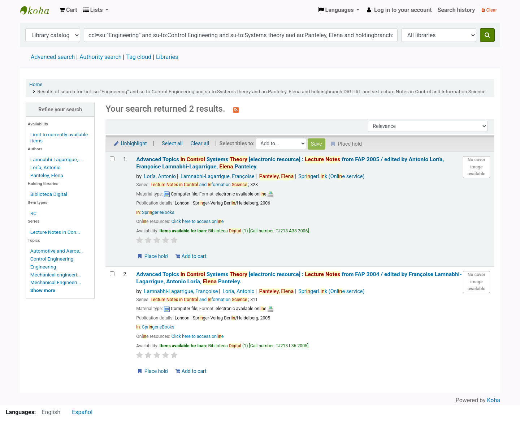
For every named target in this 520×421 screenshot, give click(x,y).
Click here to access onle (197, 221)
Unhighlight (130, 144)
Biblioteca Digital (48, 194)
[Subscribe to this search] (236, 109)
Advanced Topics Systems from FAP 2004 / (299, 277)
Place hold (152, 256)
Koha (493, 400)
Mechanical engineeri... (55, 275)
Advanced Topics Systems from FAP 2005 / (290, 162)
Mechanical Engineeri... (55, 282)
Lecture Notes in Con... (55, 232)
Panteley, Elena (46, 175)
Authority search (100, 56)
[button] (68, 10)
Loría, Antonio (45, 167)
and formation (199, 184)
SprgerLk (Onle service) (331, 176)
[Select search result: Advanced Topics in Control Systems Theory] (112, 158)
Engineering (43, 267)
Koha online (38, 10)
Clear (489, 10)
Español (82, 412)
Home (36, 84)
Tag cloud (138, 56)
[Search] (487, 35)
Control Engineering (51, 259)
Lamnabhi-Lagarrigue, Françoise (218, 176)
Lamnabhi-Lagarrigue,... (56, 159)
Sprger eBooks (158, 212)
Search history (456, 10)
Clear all (199, 144)
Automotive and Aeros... (56, 251)
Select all (172, 144)
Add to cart (191, 256)
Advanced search (53, 56)
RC (33, 213)
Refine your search (60, 110)
